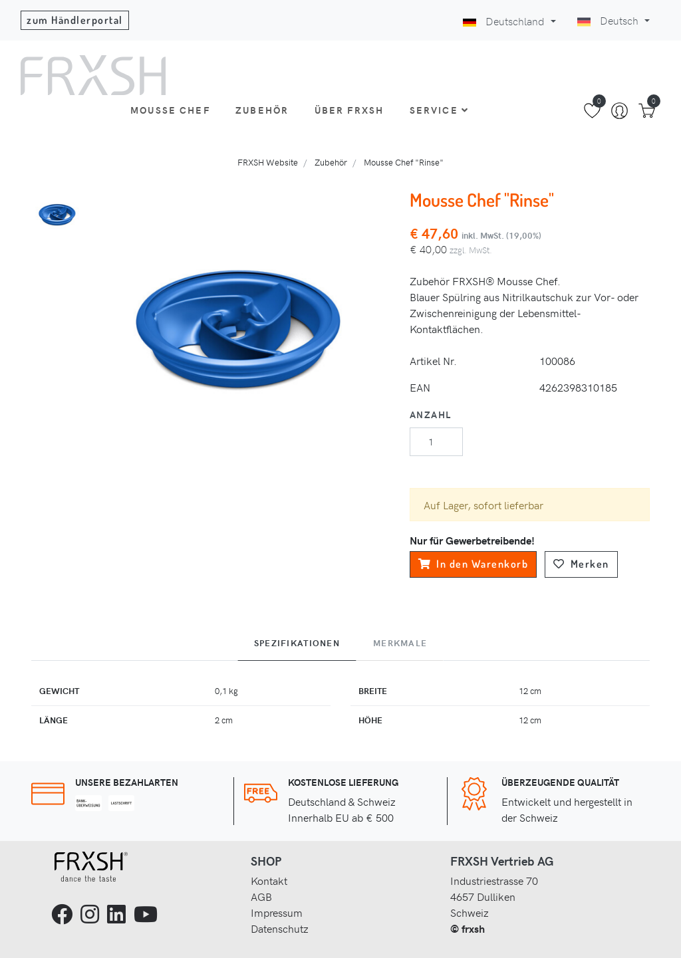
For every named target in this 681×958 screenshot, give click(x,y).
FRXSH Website (267, 162)
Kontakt (269, 880)
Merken (581, 563)
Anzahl (431, 414)
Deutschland (505, 20)
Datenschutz (280, 928)
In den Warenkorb (473, 563)
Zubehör (262, 109)
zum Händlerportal (75, 20)
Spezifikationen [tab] (297, 643)
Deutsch (609, 20)
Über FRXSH (349, 109)
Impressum (277, 912)
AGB (261, 896)
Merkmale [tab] (400, 643)
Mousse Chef (170, 109)
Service (439, 109)
